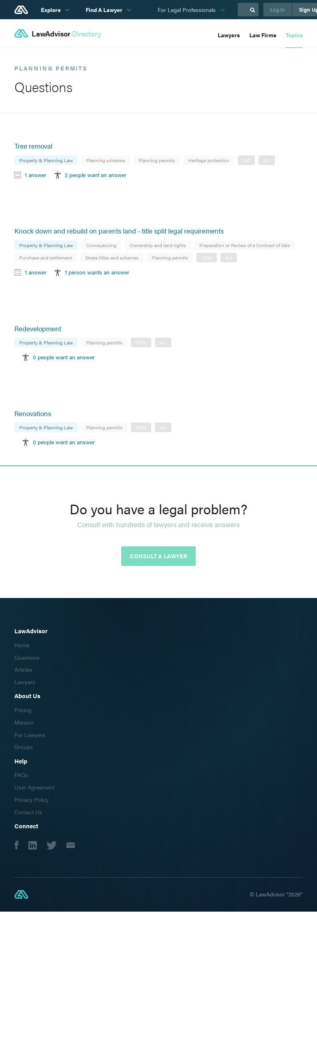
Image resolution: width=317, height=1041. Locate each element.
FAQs (21, 775)
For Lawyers (29, 735)
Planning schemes (105, 160)
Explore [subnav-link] (51, 10)
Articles (23, 669)
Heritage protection (208, 160)
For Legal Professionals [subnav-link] (187, 10)
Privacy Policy (31, 799)
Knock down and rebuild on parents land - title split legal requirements (119, 231)
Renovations (32, 413)
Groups (23, 747)
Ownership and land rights (158, 245)
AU (266, 160)
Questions (27, 657)
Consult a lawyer (158, 556)
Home (21, 645)
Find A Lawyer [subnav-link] (105, 10)
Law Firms (262, 35)
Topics (294, 35)
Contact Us (28, 812)
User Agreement (34, 787)
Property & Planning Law (46, 160)
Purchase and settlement (45, 257)
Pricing (23, 710)
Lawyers (229, 35)
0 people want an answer (64, 357)
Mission (24, 722)
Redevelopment (37, 328)
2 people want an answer (95, 175)
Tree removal (33, 146)
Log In (277, 9)
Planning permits (156, 160)
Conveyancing (101, 245)
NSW (206, 257)
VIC (246, 160)
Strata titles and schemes (111, 257)
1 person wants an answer (97, 272)
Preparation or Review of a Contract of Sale (244, 245)
